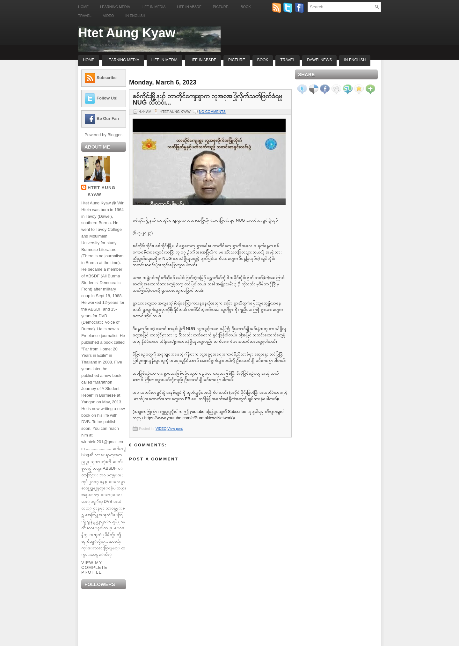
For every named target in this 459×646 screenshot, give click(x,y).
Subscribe (107, 77)
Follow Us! (107, 98)
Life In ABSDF (203, 60)
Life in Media (153, 7)
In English (135, 16)
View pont (175, 428)
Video (108, 16)
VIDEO (161, 428)
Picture (236, 60)
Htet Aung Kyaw (126, 33)
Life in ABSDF (189, 7)
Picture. (221, 7)
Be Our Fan (108, 118)
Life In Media (164, 60)
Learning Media (115, 7)
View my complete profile (94, 567)
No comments (212, 112)
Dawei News (319, 60)
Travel (84, 16)
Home (83, 7)
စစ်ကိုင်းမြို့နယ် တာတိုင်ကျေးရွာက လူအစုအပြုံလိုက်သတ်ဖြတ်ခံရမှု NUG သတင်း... (207, 99)
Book (246, 7)
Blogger (114, 134)
